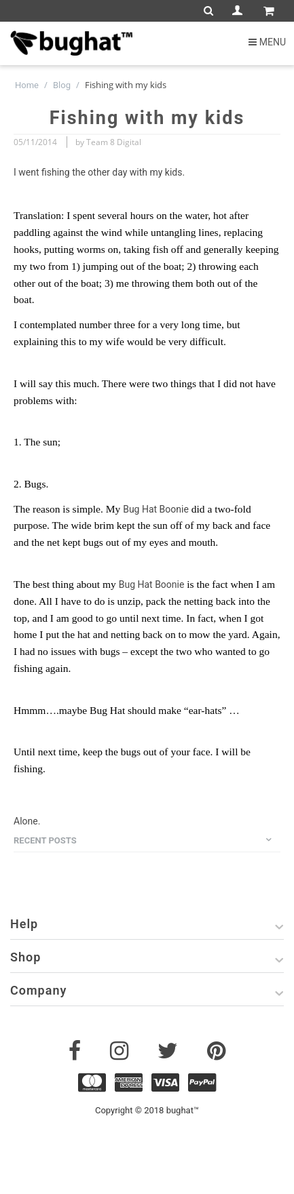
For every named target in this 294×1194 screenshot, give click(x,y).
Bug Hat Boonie (156, 509)
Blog (62, 85)
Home (27, 85)
